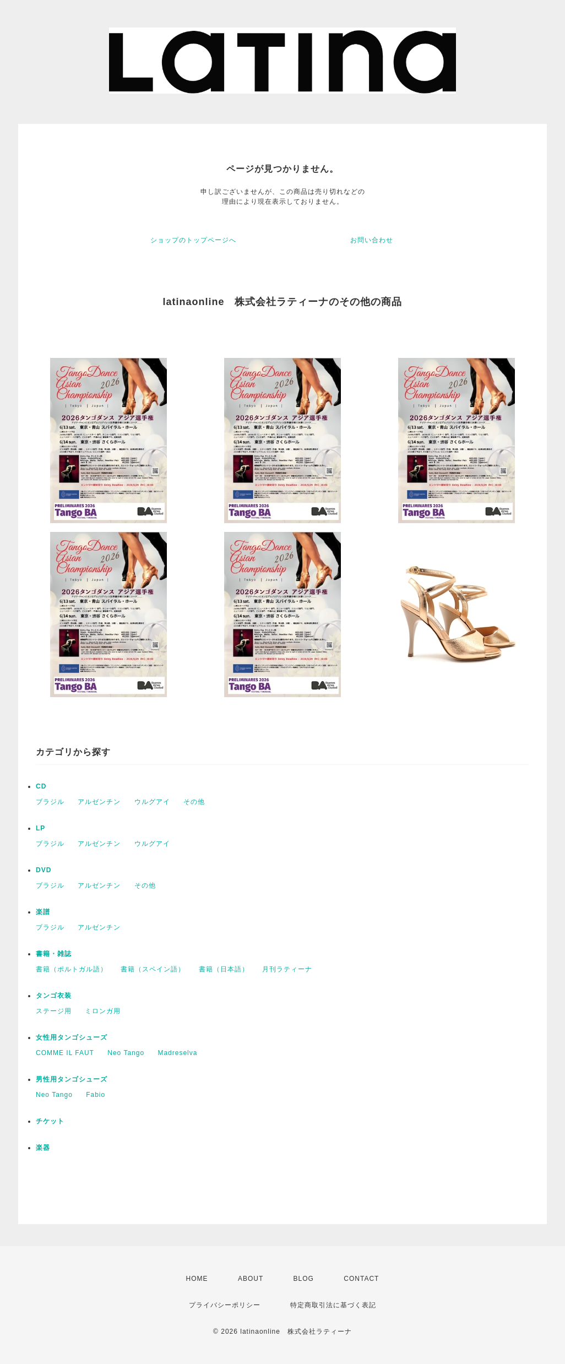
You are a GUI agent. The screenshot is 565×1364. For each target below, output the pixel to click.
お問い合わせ (371, 240)
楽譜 (43, 912)
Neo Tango (125, 1053)
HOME (197, 1279)
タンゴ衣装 (54, 995)
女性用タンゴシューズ (71, 1037)
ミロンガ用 (103, 1011)
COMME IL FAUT (65, 1053)
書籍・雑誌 (54, 954)
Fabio (95, 1095)
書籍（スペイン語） (153, 969)
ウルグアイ (152, 802)
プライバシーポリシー (224, 1305)
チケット (50, 1121)
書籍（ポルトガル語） (71, 969)
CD (41, 786)
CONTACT (361, 1279)
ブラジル (50, 802)
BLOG (304, 1279)
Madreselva (177, 1053)
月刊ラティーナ (287, 969)
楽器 (43, 1147)
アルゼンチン (99, 802)
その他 (194, 802)
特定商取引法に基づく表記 (333, 1305)
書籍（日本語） (224, 969)
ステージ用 (54, 1011)
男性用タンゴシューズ (71, 1079)
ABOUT (250, 1279)
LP (40, 828)
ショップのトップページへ (193, 240)
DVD (43, 870)
